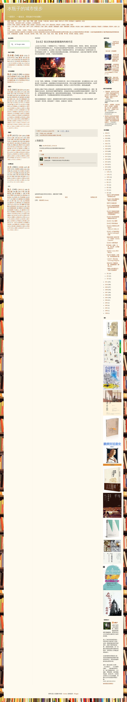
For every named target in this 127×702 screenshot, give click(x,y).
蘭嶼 (22, 182)
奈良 (24, 26)
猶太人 (18, 210)
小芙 (20, 201)
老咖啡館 (17, 32)
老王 (21, 215)
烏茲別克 (18, 157)
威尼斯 (50, 26)
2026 (106, 133)
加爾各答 (9, 122)
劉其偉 (20, 222)
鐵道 (40, 32)
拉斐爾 (21, 33)
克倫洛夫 (9, 113)
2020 (106, 148)
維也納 (72, 26)
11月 (108, 174)
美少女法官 (15, 215)
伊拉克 (13, 159)
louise (17, 204)
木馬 (27, 193)
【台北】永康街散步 (112, 242)
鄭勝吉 (21, 208)
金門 (47, 30)
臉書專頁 (78, 21)
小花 (28, 206)
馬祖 (50, 30)
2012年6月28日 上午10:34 (50, 145)
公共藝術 (75, 32)
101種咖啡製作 (11, 65)
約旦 (17, 110)
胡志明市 (11, 128)
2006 (106, 295)
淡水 (11, 174)
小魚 (22, 192)
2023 (106, 141)
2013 (106, 167)
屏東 (13, 176)
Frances (12, 204)
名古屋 (22, 104)
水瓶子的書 (10, 23)
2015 (106, 162)
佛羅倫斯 (56, 26)
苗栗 (23, 178)
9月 (108, 179)
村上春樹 (11, 219)
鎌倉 (22, 101)
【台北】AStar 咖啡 (111, 221)
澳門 (28, 106)
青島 (25, 124)
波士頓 (9, 101)
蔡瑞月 (12, 202)
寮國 (26, 148)
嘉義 (18, 178)
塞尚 (24, 226)
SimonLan (21, 206)
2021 (106, 146)
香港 (16, 102)
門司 (21, 102)
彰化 (12, 180)
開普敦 (20, 124)
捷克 (18, 139)
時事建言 (13, 76)
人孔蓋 (26, 63)
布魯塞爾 (17, 117)
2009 (106, 287)
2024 (106, 138)
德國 (24, 139)
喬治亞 (9, 154)
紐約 (115, 26)
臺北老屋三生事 (19, 23)
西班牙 (12, 143)
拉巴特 (27, 126)
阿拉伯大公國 (24, 152)
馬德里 (99, 26)
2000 (106, 310)
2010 (106, 284)
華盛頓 (15, 124)
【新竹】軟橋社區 (111, 203)
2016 (106, 159)
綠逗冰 (52, 21)
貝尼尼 (18, 219)
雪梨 (16, 128)
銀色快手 (21, 228)
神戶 (28, 26)
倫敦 (61, 26)
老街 (48, 32)
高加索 (32, 24)
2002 (106, 305)
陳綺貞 (19, 217)
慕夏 (56, 33)
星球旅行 (71, 21)
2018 (106, 154)
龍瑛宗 (81, 33)
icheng (24, 211)
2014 (106, 164)
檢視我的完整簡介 (108, 683)
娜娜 (23, 204)
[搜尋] (20, 44)
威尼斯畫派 (114, 32)
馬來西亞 (15, 154)
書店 (60, 32)
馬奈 (41, 33)
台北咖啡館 (10, 32)
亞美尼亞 (38, 24)
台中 (28, 93)
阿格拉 (11, 110)
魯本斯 (32, 33)
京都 (20, 26)
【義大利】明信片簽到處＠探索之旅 (115, 80)
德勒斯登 (87, 26)
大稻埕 (13, 30)
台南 (42, 30)
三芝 (14, 182)
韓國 (23, 150)
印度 (43, 24)
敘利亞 (18, 24)
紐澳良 (14, 120)
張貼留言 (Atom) (43, 200)
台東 (45, 30)
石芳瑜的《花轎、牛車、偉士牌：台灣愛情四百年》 (112, 247)
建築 (21, 55)
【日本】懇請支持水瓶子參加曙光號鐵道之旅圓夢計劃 (115, 58)
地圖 (56, 21)
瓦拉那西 (12, 108)
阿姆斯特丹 (26, 115)
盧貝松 (24, 210)
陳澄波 (76, 33)
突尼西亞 (24, 157)
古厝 (51, 32)
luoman (65, 693)
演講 (28, 21)
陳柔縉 (19, 226)
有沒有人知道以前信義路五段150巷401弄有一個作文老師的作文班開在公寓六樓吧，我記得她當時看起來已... (112, 119)
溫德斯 (11, 210)
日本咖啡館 (29, 32)
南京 (14, 122)
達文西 (23, 219)
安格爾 (26, 222)
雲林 (18, 108)
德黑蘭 (15, 111)
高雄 (22, 173)
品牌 (63, 32)
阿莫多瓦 (14, 206)
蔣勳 (16, 229)
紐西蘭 (18, 159)
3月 (108, 273)
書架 (20, 58)
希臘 (14, 145)
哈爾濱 (18, 126)
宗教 (79, 32)
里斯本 (111, 26)
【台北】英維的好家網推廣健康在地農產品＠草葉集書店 (112, 213)
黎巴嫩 (23, 24)
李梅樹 (19, 221)
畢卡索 (66, 33)
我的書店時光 (11, 82)
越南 (8, 156)
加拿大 (13, 156)
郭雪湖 (71, 33)
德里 (23, 108)
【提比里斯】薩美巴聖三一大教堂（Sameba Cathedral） (112, 238)
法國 (12, 138)
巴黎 (42, 26)
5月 (108, 190)
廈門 (22, 113)
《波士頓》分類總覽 (110, 51)
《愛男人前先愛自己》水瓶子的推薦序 (112, 269)
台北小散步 (19, 82)
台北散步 (35, 32)
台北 (8, 30)
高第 (24, 217)
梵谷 (52, 33)
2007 (106, 292)
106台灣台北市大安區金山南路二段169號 (50, 135)
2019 (106, 151)
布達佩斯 (16, 113)
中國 (12, 139)
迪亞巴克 (21, 111)
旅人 (71, 32)
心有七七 (20, 189)
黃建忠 (27, 208)
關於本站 (13, 21)
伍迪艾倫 (93, 32)
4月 (108, 193)
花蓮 (22, 174)
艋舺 (24, 176)
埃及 (18, 156)
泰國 (13, 150)
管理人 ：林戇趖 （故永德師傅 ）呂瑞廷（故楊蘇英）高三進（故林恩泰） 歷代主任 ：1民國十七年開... (112, 108)
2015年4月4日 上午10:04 (57, 158)
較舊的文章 (94, 197)
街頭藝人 (67, 32)
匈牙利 (21, 154)
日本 (20, 136)
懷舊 (54, 32)
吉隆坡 (18, 122)
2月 (108, 276)
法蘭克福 (93, 26)
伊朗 (28, 24)
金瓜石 (35, 30)
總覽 (8, 21)
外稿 (24, 21)
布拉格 (78, 26)
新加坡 (23, 117)
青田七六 (61, 21)
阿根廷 (12, 157)
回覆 (40, 151)
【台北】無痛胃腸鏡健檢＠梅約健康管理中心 (112, 207)
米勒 (37, 33)
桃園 (17, 173)
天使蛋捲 (22, 197)
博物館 (107, 32)
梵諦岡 (20, 148)
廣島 (11, 99)
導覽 (32, 21)
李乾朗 (9, 224)
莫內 (44, 33)
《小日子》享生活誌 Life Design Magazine (112, 259)
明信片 (83, 32)
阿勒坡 (19, 115)
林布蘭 (24, 221)
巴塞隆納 (105, 26)
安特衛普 (24, 122)
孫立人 (20, 213)
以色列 (9, 24)
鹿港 (23, 180)
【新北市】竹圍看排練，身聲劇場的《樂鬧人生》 (112, 264)
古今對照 (13, 63)
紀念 (27, 58)
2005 (106, 297)
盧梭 (16, 228)
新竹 (28, 171)
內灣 (18, 182)
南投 (13, 178)
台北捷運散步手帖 (23, 80)
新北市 (20, 90)
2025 (106, 135)
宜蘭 (8, 171)
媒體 (35, 21)
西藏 (18, 150)
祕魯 (68, 24)
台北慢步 (28, 23)
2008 (106, 289)
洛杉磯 (9, 120)
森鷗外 (23, 224)
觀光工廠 (102, 32)
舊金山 (20, 120)
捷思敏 (21, 199)
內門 (11, 182)
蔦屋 (20, 63)
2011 (106, 282)
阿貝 (18, 195)
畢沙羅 (13, 226)
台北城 (15, 171)
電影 (88, 32)
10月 (108, 177)
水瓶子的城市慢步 (25, 8)
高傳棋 (13, 211)
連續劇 (98, 32)
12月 (108, 172)
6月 (108, 187)
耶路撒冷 (22, 110)
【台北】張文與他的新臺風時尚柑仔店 (112, 217)
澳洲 (26, 154)
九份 (39, 30)
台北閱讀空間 (36, 23)
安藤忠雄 (26, 202)
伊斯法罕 (26, 120)
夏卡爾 (61, 33)
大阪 (11, 102)
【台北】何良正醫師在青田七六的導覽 (112, 199)
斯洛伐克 (52, 24)
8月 (108, 182)
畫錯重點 (19, 65)
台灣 (48, 133)
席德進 (11, 229)
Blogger (76, 693)
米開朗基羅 (14, 33)
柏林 (82, 26)
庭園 (42, 32)
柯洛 (28, 226)
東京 (16, 26)
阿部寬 (27, 201)
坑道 (45, 32)
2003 (106, 303)
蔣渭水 (9, 197)
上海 (12, 26)
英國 (28, 138)
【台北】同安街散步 (112, 223)
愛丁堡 (23, 126)
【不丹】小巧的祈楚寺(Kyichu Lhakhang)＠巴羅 (112, 233)
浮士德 (11, 228)
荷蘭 (17, 152)
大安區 (24, 30)
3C (13, 61)
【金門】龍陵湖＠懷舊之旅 (115, 43)
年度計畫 (46, 21)
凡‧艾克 (14, 222)
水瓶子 (20, 21)
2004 (106, 300)
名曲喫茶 (22, 32)
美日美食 (26, 65)
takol (28, 217)
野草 (66, 21)
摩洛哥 (58, 24)
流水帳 (40, 21)
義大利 (20, 138)
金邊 (26, 111)
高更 (48, 33)
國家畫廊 (66, 26)
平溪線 (30, 30)
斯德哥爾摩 (25, 119)
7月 (108, 185)
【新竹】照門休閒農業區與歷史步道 (112, 195)
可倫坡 (13, 126)
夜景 (18, 61)
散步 (9, 74)
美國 (27, 136)
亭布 (12, 119)
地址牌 (25, 59)
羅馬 (46, 26)
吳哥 (32, 26)
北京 (8, 26)
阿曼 (14, 24)
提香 (25, 213)
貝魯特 (14, 115)
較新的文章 (38, 197)
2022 (106, 143)
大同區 (19, 30)
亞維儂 (11, 117)
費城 (28, 108)
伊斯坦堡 (37, 26)
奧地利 (27, 141)
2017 (106, 156)
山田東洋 (12, 221)
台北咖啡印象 (11, 80)
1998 (106, 313)
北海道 (63, 24)
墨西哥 (23, 156)
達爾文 (13, 217)
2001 (106, 308)
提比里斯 (17, 119)
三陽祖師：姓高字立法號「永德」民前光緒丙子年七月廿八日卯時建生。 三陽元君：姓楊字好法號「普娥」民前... (112, 95)
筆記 (8, 61)
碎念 (13, 58)
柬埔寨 (15, 141)
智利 (71, 24)
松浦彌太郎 (16, 224)
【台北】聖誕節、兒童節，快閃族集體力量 (112, 255)
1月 (108, 278)
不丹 (47, 24)
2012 (106, 169)
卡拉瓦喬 (26, 33)
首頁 (83, 21)
